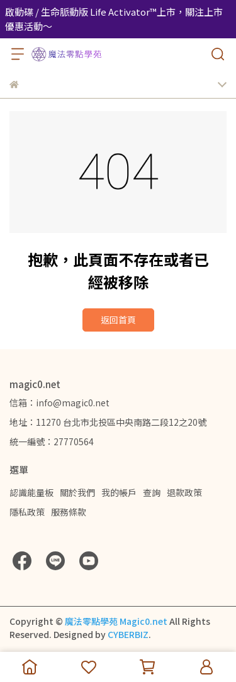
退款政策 (184, 492)
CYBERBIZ (128, 634)
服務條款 (68, 512)
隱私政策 (27, 512)
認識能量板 (31, 492)
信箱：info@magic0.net (59, 402)
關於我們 (77, 492)
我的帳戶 (119, 492)
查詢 (151, 492)
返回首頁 (118, 319)
